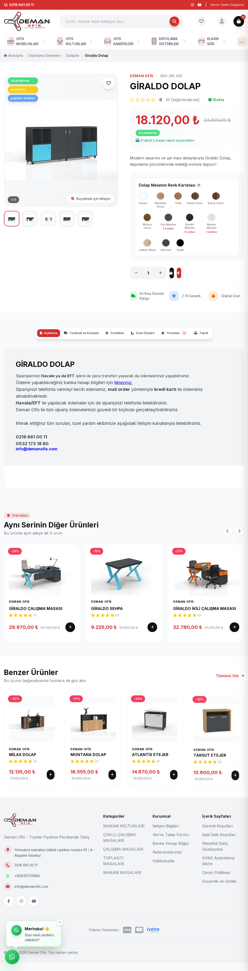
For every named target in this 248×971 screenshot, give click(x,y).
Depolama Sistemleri (44, 55)
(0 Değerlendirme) (183, 99)
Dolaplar (72, 55)
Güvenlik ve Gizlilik (219, 889)
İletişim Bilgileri (166, 834)
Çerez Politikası (216, 880)
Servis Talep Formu (171, 842)
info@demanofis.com (31, 895)
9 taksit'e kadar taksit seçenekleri (165, 140)
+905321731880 (27, 884)
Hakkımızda (163, 869)
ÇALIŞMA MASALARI (123, 857)
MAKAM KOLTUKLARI (124, 834)
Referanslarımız (167, 860)
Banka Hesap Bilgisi (170, 851)
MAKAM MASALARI (122, 880)
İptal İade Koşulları (219, 842)
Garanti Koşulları (217, 834)
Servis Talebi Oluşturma (227, 5)
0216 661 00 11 (26, 873)
